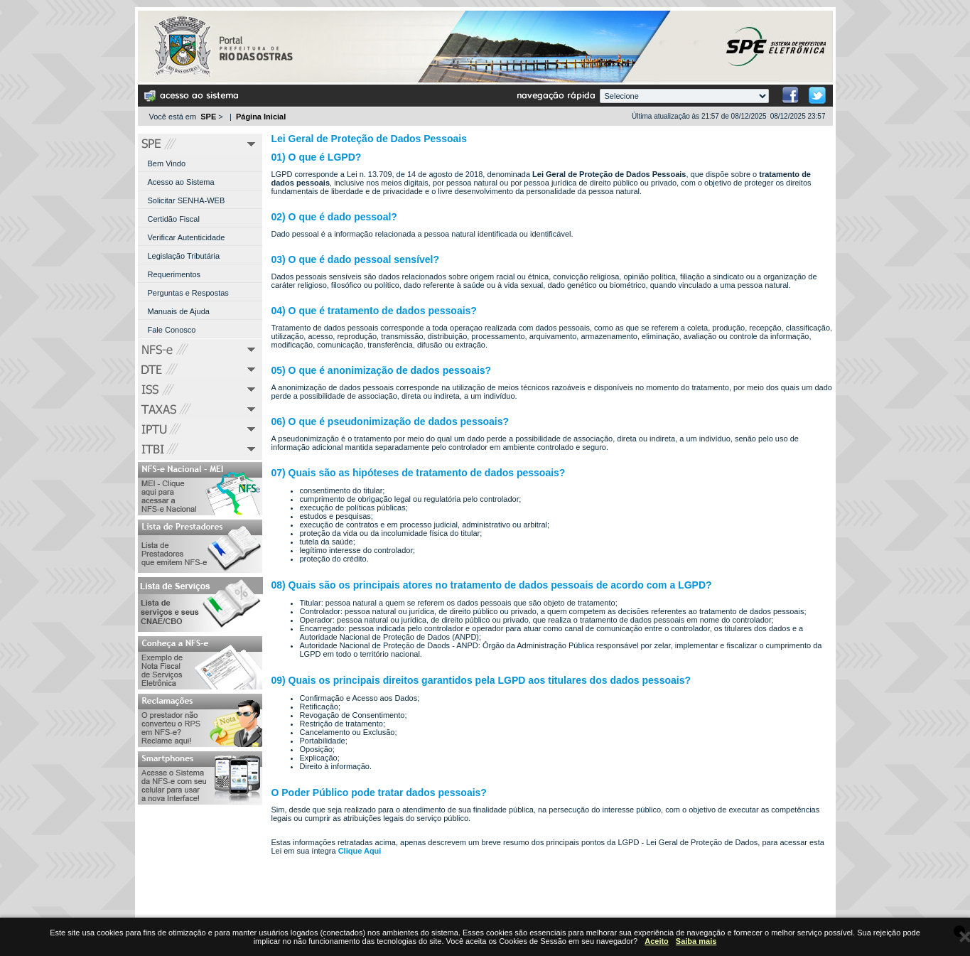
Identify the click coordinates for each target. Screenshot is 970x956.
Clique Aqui (360, 851)
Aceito (657, 941)
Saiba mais (696, 941)
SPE (208, 116)
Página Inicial (261, 116)
